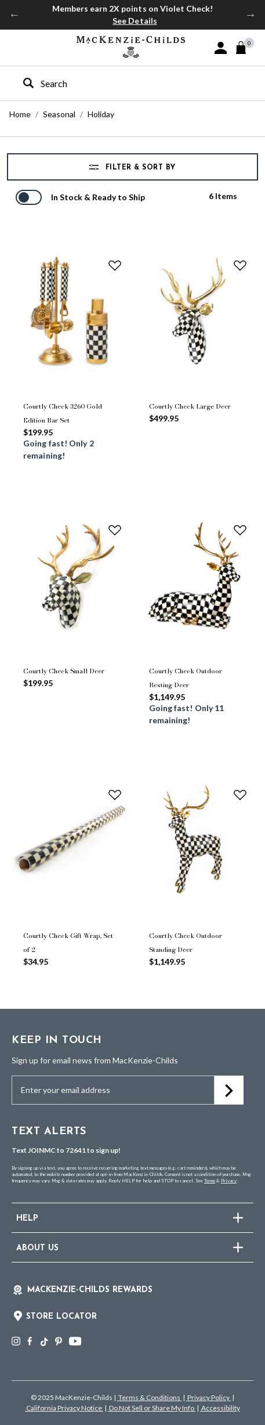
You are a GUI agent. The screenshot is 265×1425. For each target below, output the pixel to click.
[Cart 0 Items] (246, 47)
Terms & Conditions (149, 1397)
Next (250, 14)
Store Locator (61, 1316)
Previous (14, 14)
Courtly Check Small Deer (63, 671)
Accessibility (220, 1408)
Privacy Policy (208, 1397)
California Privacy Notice (64, 1408)
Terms (209, 1181)
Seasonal (59, 114)
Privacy (229, 1181)
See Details (134, 21)
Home (20, 114)
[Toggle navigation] (18, 47)
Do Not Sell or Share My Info (151, 1408)
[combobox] (122, 83)
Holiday (101, 114)
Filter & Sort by (139, 167)
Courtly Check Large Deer (190, 406)
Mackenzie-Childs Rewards (90, 1290)
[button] (221, 48)
